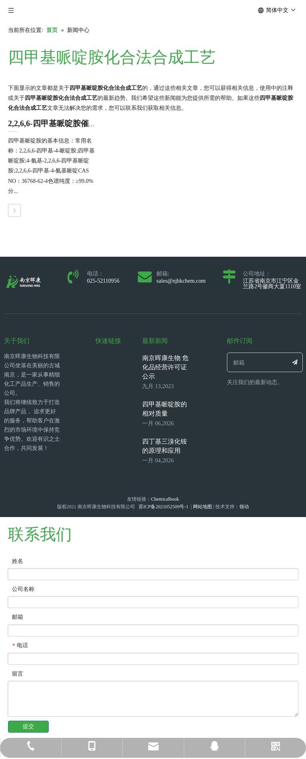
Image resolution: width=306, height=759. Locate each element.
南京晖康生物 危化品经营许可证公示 (165, 367)
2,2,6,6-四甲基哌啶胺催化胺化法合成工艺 (80, 123)
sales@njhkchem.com (181, 281)
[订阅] (295, 362)
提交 (28, 726)
